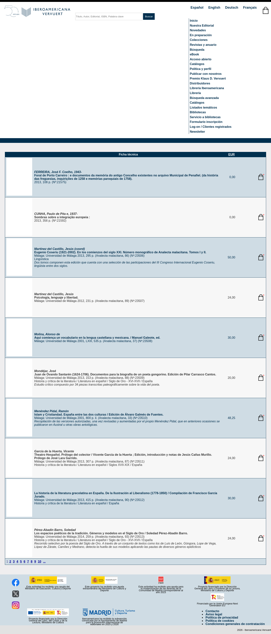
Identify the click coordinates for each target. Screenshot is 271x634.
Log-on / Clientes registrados (210, 126)
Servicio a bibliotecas (205, 117)
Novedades (198, 30)
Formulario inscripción (206, 121)
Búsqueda (197, 49)
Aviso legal (214, 614)
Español (197, 7)
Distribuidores (200, 83)
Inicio (194, 20)
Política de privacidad (222, 617)
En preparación (201, 35)
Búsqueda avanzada (204, 98)
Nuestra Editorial (202, 25)
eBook (194, 54)
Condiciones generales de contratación (235, 624)
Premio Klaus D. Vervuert (208, 78)
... (44, 561)
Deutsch (232, 7)
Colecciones (199, 39)
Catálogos (197, 64)
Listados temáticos (203, 107)
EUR (231, 154)
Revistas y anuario (203, 44)
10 (39, 561)
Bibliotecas (198, 112)
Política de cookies (220, 621)
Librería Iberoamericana (207, 88)
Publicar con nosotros (206, 73)
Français (250, 7)
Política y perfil (200, 68)
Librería (195, 93)
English (214, 7)
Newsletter (197, 131)
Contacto (212, 611)
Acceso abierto (201, 59)
